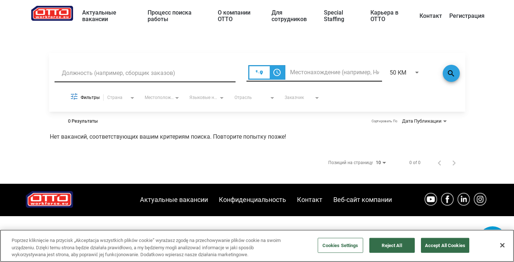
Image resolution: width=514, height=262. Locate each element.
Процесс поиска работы (170, 16)
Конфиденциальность (252, 199)
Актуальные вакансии (99, 16)
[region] (257, 246)
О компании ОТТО (234, 16)
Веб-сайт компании (362, 199)
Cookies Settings (340, 245)
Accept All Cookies (445, 245)
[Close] (502, 245)
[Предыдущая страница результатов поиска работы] (439, 162)
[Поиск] (451, 73)
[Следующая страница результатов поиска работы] (454, 162)
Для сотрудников (289, 16)
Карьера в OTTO (384, 16)
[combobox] (145, 73)
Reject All (392, 245)
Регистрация (467, 15)
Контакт (430, 15)
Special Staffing (334, 16)
